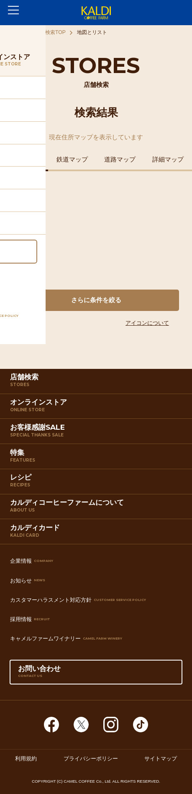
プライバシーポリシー (91, 758)
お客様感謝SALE (97, 433)
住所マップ (24, 159)
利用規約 (26, 758)
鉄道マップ (72, 159)
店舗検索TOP (50, 32)
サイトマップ (160, 758)
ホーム (16, 32)
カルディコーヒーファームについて (97, 508)
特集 (97, 458)
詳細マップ (168, 159)
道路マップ (120, 159)
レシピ (97, 483)
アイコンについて (147, 323)
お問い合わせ (96, 674)
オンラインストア (97, 407)
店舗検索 (97, 382)
